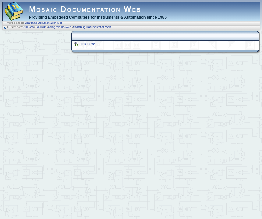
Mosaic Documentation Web (85, 9)
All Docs (28, 27)
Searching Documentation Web (44, 22)
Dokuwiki (40, 27)
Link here (87, 44)
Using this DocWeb (59, 27)
